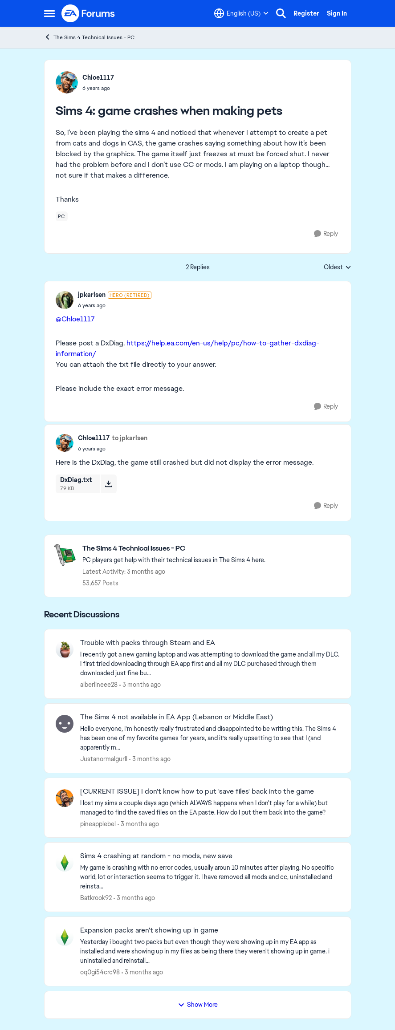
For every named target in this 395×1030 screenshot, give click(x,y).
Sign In (337, 13)
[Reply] (326, 234)
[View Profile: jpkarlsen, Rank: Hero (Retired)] (64, 300)
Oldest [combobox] (337, 267)
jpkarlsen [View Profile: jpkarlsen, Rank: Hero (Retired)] (92, 295)
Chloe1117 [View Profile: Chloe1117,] (98, 77)
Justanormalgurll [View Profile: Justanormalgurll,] (103, 759)
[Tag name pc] (62, 216)
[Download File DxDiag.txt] (108, 483)
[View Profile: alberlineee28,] (64, 649)
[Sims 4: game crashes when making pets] (114, 305)
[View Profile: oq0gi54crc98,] (64, 937)
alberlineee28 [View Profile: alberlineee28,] (99, 685)
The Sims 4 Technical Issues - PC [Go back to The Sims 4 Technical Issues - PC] (89, 37)
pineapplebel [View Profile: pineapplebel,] (98, 823)
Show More (198, 1005)
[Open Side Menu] (49, 13)
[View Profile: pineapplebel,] (64, 798)
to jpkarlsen (129, 438)
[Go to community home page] (88, 13)
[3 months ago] (140, 684)
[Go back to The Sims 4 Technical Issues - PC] (173, 548)
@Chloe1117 (75, 319)
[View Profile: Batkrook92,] (64, 863)
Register (306, 13)
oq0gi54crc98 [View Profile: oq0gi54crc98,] (100, 972)
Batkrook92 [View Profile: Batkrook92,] (96, 898)
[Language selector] (241, 13)
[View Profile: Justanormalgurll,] (64, 724)
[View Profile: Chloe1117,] (67, 82)
